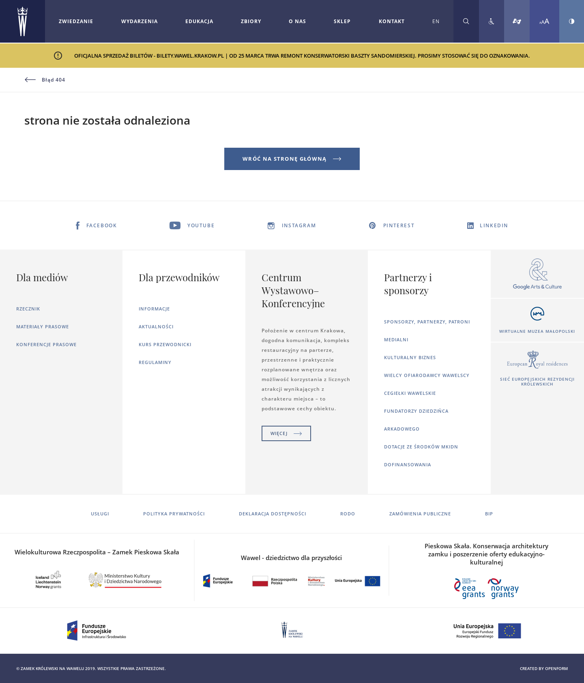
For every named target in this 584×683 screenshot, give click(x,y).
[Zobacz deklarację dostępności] (491, 21)
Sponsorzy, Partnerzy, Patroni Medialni (427, 331)
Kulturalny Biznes (410, 357)
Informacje (154, 309)
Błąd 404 (44, 80)
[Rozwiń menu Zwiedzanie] (76, 21)
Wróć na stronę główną (292, 158)
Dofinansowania (407, 464)
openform (556, 668)
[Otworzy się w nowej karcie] (537, 274)
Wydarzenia (139, 21)
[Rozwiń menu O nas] (297, 21)
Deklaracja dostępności (272, 514)
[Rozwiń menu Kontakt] (391, 21)
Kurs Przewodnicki (165, 344)
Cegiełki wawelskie (410, 393)
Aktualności (156, 326)
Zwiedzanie (76, 21)
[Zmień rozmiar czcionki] (544, 21)
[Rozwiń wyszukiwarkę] (466, 21)
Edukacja (199, 21)
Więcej (286, 433)
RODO (347, 514)
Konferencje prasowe (46, 344)
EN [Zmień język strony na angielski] (436, 21)
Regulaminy (155, 362)
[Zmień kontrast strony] (571, 21)
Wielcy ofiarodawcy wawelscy (427, 375)
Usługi (100, 514)
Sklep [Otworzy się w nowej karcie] (342, 21)
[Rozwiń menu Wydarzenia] (139, 21)
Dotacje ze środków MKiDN (421, 447)
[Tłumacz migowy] (517, 21)
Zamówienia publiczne (420, 514)
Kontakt (392, 21)
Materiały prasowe (42, 326)
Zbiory (251, 21)
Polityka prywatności (174, 514)
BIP (489, 514)
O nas (297, 21)
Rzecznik (28, 309)
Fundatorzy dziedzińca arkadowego (416, 420)
